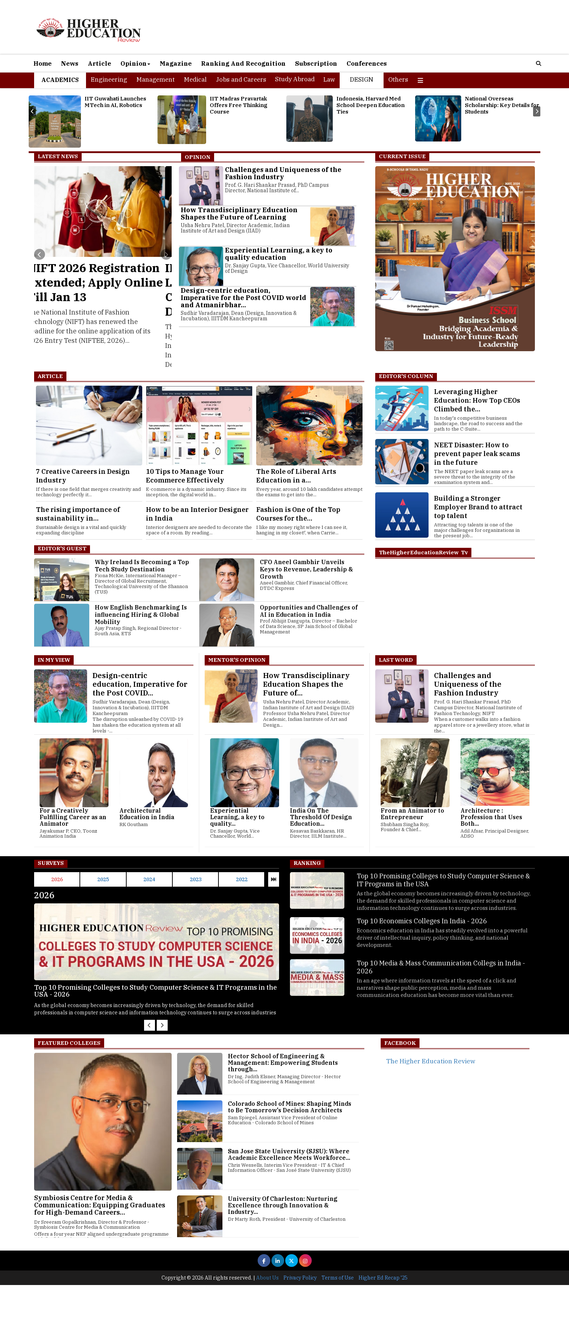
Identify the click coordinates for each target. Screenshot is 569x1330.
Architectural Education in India (146, 814)
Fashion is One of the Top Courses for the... (298, 513)
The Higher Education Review (430, 1061)
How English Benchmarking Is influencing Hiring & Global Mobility (141, 614)
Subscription (316, 63)
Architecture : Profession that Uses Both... (491, 817)
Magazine (176, 63)
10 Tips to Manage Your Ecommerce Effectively (185, 475)
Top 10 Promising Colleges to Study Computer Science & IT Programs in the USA (443, 880)
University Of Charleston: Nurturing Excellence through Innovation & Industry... (282, 1205)
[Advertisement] (217, 1273)
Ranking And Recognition (243, 63)
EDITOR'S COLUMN (406, 376)
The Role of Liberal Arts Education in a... (296, 475)
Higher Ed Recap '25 (383, 1322)
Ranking (307, 862)
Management (155, 79)
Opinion (135, 63)
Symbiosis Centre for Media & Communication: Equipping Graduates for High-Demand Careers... (99, 1205)
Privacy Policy (300, 1322)
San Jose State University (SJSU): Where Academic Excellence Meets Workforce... (289, 1154)
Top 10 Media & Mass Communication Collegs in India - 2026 (441, 967)
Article (99, 63)
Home (42, 63)
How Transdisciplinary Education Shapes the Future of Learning (239, 213)
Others (398, 79)
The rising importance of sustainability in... (78, 513)
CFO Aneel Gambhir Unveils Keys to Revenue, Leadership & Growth (306, 569)
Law (329, 79)
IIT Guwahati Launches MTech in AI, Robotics (115, 101)
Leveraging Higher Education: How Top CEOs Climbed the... (477, 400)
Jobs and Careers (241, 79)
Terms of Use (338, 1322)
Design (361, 79)
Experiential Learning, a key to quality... (237, 817)
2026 (57, 879)
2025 (103, 879)
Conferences (367, 63)
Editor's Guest (62, 548)
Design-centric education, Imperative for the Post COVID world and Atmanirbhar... (243, 297)
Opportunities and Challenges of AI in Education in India (308, 611)
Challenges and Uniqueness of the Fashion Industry (283, 173)
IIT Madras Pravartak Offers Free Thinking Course (238, 105)
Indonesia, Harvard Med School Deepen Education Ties (370, 105)
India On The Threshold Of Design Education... (321, 817)
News (69, 63)
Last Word (396, 659)
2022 (241, 879)
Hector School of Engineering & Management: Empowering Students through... (283, 1062)
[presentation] (32, 111)
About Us (267, 1322)
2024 (149, 879)
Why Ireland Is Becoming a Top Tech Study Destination (142, 565)
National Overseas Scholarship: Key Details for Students (502, 105)
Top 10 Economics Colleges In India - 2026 (422, 921)
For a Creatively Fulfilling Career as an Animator (73, 817)
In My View (54, 659)
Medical (195, 79)
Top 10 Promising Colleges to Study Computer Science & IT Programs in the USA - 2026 (166, 991)
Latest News (58, 156)
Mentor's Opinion (237, 659)
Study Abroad (295, 79)
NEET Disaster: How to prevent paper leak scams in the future (477, 454)
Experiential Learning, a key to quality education (278, 254)
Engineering (109, 79)
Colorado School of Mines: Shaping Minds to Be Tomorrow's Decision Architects (289, 1107)
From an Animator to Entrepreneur (412, 814)
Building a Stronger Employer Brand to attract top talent (478, 507)
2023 (195, 879)
